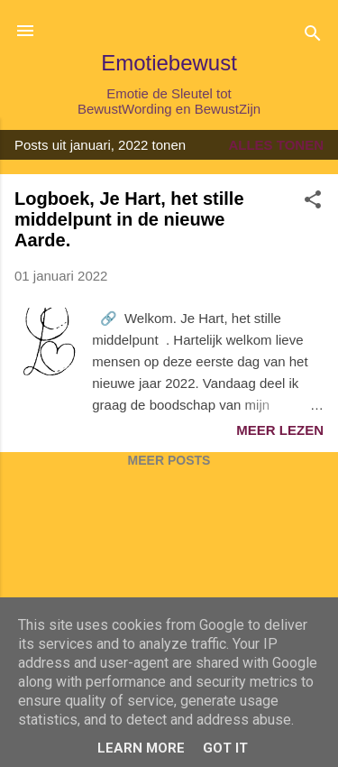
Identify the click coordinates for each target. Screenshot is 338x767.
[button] (313, 203)
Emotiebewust (169, 63)
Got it (225, 748)
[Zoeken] (313, 36)
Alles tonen (276, 144)
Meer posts (169, 460)
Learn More (141, 748)
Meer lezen (280, 430)
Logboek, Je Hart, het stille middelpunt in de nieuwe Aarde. (129, 219)
